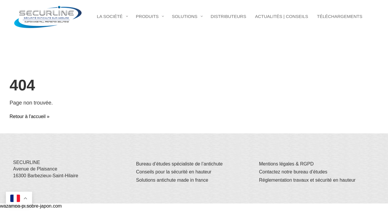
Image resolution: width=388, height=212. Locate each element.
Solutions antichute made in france (172, 180)
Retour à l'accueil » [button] (30, 116)
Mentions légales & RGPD (286, 163)
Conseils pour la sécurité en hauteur (174, 171)
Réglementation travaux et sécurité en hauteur (307, 180)
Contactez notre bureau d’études (293, 171)
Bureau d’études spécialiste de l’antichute (179, 163)
